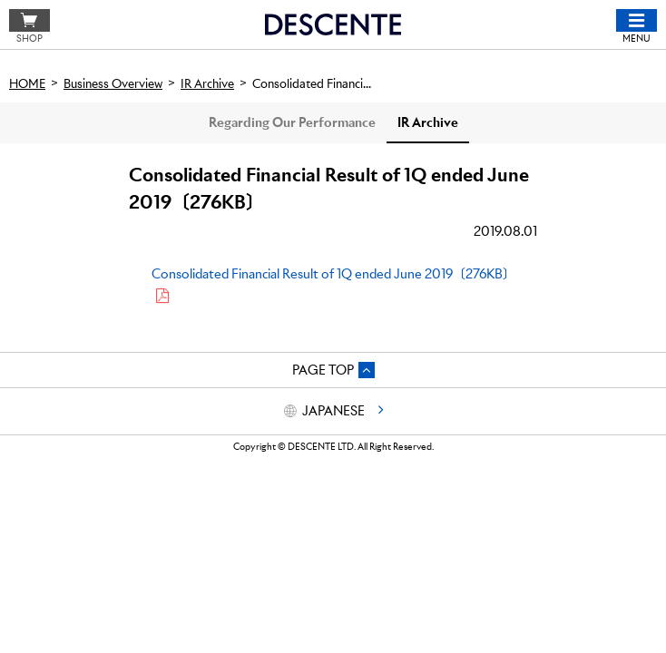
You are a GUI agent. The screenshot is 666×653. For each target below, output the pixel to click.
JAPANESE (333, 411)
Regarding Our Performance (292, 122)
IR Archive (427, 122)
